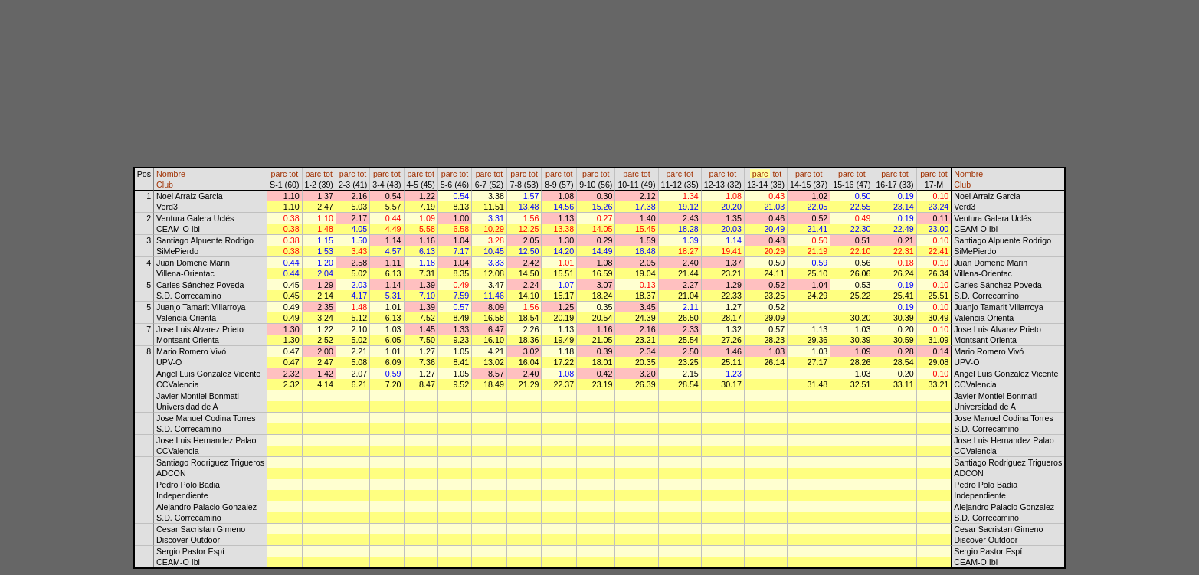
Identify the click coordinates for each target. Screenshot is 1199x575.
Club (164, 184)
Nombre (170, 173)
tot (293, 173)
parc (279, 173)
